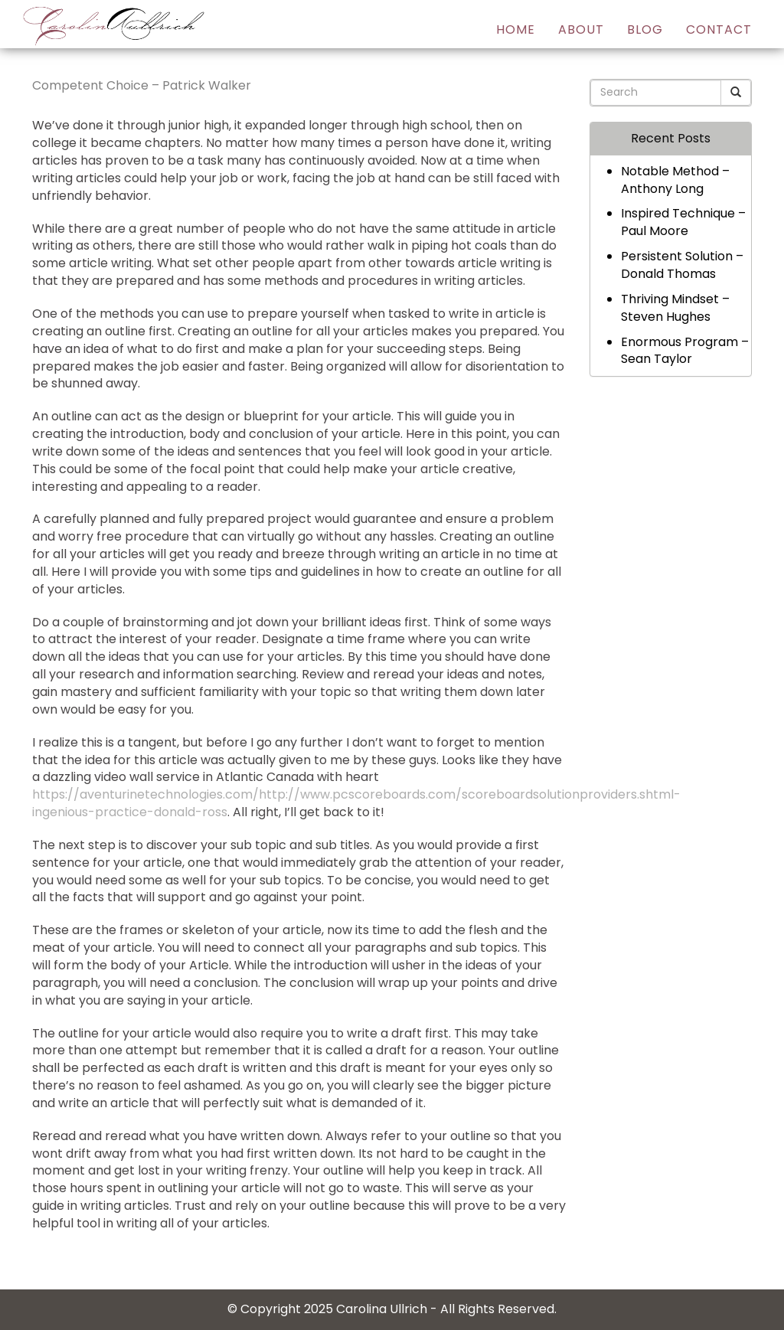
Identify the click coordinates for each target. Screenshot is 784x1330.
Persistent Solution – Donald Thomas (682, 265)
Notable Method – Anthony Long (675, 180)
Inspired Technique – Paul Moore (683, 222)
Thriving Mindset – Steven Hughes (675, 307)
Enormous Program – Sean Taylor (685, 350)
